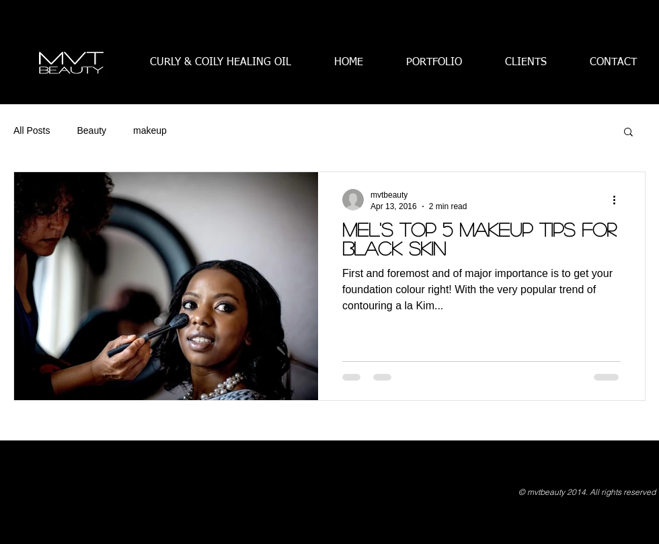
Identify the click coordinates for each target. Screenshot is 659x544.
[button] (628, 133)
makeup (150, 130)
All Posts (31, 130)
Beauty (91, 130)
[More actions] (619, 200)
